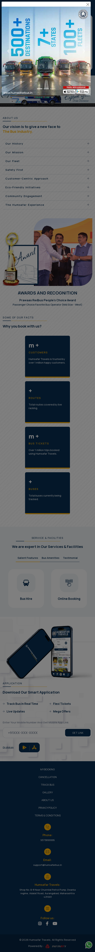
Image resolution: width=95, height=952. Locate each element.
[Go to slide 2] (46, 86)
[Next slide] (84, 48)
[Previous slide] (8, 48)
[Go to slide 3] (52, 86)
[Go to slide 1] (39, 86)
